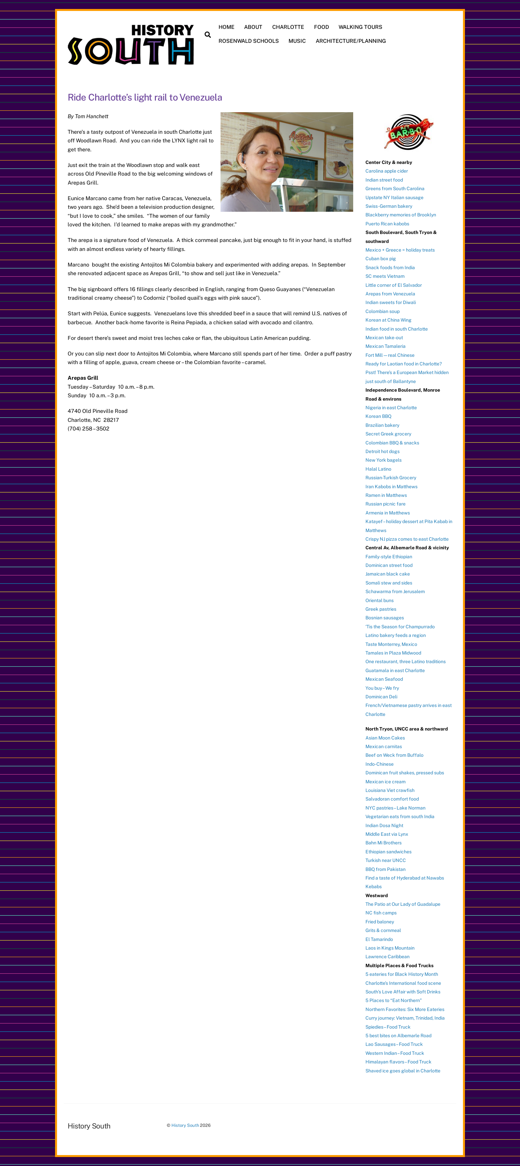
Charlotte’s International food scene (403, 983)
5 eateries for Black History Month (401, 974)
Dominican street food (389, 565)
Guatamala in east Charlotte (395, 670)
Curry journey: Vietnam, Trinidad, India (405, 1018)
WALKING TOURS (360, 27)
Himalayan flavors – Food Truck (398, 1061)
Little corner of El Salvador (393, 285)
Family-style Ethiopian (388, 556)
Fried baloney (379, 921)
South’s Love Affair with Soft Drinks (402, 991)
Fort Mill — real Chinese (390, 355)
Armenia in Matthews (387, 512)
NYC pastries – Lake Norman (395, 808)
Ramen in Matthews (386, 495)
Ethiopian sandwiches (388, 851)
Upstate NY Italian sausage (394, 197)
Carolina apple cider (386, 171)
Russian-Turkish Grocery (390, 477)
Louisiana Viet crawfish (390, 790)
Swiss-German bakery (388, 206)
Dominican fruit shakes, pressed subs (404, 772)
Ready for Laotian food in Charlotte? (403, 363)
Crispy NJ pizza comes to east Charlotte (407, 539)
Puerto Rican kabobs (387, 223)
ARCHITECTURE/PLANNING (351, 41)
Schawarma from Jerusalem (395, 591)
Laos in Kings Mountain (390, 948)
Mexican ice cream (385, 781)
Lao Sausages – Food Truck (394, 1044)
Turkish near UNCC (385, 860)
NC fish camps (381, 912)
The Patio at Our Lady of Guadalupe (402, 904)
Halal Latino (378, 469)
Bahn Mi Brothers (383, 842)
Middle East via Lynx (386, 834)
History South (185, 1125)
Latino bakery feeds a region (395, 635)
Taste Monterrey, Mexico (391, 644)
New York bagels (383, 460)
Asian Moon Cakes (385, 737)
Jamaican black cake (387, 574)
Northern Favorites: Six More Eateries (404, 1009)
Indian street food (384, 180)
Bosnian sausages (384, 617)
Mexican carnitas (383, 746)
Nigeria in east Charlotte (391, 407)
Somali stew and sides (388, 582)
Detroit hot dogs (382, 451)
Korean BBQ (378, 416)
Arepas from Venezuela (390, 293)
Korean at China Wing (388, 320)
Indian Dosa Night (384, 825)
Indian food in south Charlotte (396, 329)
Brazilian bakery (382, 425)
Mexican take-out (384, 337)
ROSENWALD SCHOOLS (249, 41)
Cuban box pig (380, 258)
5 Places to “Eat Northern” (393, 1000)
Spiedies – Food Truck (388, 1027)
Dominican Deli (381, 696)
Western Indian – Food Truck (394, 1053)
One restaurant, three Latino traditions (405, 661)
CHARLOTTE (288, 27)
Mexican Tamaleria (385, 346)
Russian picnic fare (385, 503)
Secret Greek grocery (388, 433)
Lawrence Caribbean (387, 956)
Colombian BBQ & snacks (392, 442)
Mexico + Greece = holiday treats (400, 250)
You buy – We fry (382, 688)
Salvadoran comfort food (392, 799)
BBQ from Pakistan (385, 869)
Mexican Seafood (384, 679)
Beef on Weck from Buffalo (394, 755)
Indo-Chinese (379, 764)
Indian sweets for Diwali (390, 302)
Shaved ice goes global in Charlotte (402, 1070)
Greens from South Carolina (394, 188)
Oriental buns (379, 600)
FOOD (321, 27)
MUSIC (297, 41)
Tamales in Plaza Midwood (393, 653)
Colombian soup (382, 311)
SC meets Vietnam (385, 276)
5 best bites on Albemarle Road (398, 1035)
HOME (226, 27)
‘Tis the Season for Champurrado (400, 626)
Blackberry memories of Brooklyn (400, 214)
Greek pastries (380, 609)
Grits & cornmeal (383, 930)
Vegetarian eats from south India (399, 816)
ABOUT (253, 27)
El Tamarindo (379, 939)
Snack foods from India (390, 267)
